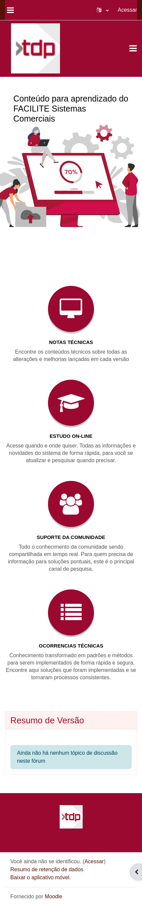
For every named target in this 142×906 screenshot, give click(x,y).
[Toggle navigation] (133, 48)
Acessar (127, 10)
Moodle (53, 896)
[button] (102, 10)
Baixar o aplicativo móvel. (40, 877)
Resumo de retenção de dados (46, 869)
